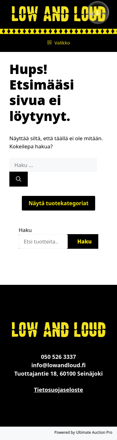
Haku (25, 230)
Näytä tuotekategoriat (58, 203)
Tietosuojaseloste (58, 389)
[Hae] (18, 179)
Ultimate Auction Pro (94, 432)
